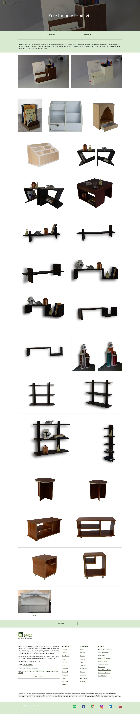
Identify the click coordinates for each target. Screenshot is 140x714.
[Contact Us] (87, 34)
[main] (70, 15)
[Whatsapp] (52, 34)
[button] (138, 2)
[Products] (61, 623)
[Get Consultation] (39, 676)
